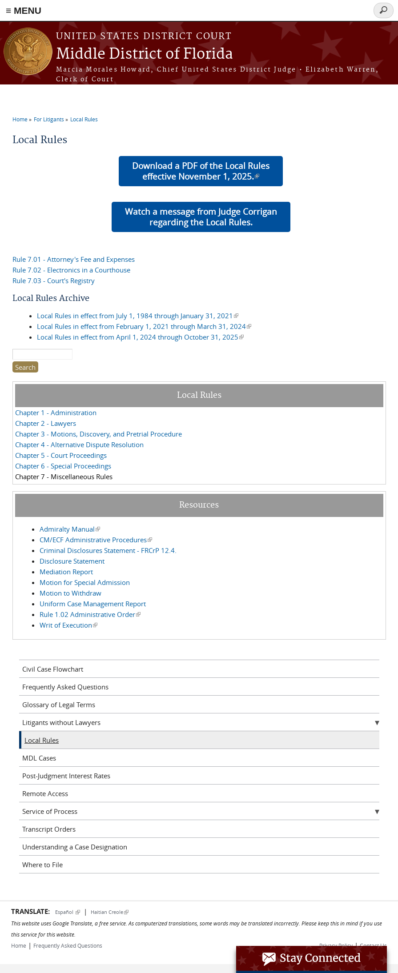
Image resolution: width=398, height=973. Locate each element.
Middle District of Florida (144, 54)
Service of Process (49, 811)
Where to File (42, 864)
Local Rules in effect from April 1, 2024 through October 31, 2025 (140, 336)
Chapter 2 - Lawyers (45, 423)
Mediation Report (66, 571)
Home (20, 119)
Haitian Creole (110, 912)
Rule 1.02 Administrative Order (90, 614)
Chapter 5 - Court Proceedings (61, 455)
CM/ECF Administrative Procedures (96, 539)
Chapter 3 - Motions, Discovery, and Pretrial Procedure (98, 433)
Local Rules (84, 119)
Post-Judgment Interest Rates (66, 775)
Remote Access (45, 793)
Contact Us (373, 945)
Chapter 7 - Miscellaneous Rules (64, 476)
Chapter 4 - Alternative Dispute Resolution (79, 444)
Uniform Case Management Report (93, 603)
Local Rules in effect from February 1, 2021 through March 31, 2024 (144, 326)
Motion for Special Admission (85, 582)
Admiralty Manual (70, 529)
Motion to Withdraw (70, 593)
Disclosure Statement (72, 561)
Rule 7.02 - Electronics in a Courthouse (71, 269)
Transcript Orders (49, 829)
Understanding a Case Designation (74, 846)
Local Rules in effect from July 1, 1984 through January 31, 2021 (137, 315)
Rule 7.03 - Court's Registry (53, 280)
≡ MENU (23, 10)
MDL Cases (39, 757)
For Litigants (49, 119)
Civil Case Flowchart (52, 669)
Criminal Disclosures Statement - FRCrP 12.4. (108, 550)
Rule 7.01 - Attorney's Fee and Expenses (73, 259)
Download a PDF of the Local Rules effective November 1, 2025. (200, 171)
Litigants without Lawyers (61, 722)
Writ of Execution (68, 625)
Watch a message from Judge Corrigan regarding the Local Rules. (201, 217)
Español (67, 912)
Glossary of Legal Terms (58, 704)
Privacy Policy (336, 945)
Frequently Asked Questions (65, 686)
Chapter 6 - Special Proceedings (63, 465)
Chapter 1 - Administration (55, 412)
